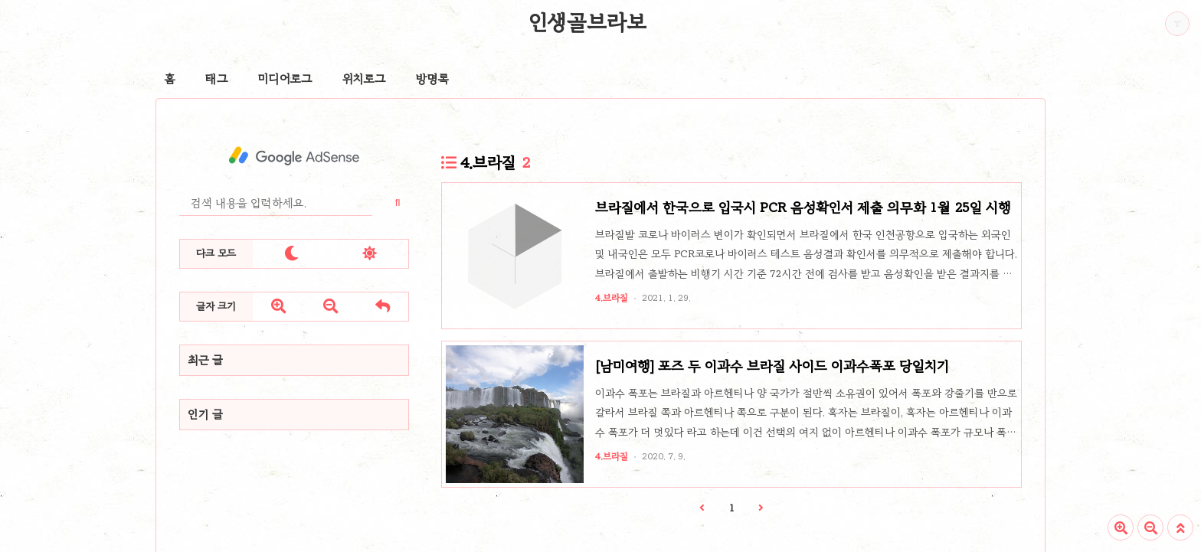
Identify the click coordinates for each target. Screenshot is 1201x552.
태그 (216, 79)
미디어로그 (285, 79)
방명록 (432, 79)
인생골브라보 (587, 22)
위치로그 (363, 79)
